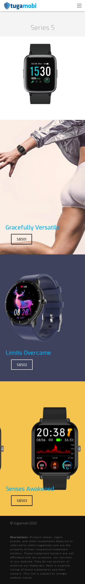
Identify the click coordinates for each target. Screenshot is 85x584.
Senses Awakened (30, 489)
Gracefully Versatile (32, 227)
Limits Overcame (28, 353)
